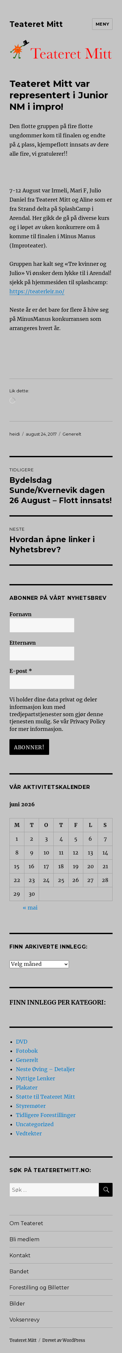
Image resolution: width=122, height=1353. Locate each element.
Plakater (26, 1087)
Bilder (17, 1304)
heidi (14, 434)
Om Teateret (26, 1223)
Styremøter (31, 1106)
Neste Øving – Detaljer (45, 1069)
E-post (20, 671)
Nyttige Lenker (35, 1078)
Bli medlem (24, 1239)
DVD (21, 1041)
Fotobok (27, 1051)
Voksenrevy (24, 1320)
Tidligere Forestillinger (45, 1115)
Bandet (19, 1271)
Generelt (71, 434)
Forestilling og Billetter (39, 1287)
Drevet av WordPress (63, 1340)
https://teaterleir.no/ (36, 291)
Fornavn (20, 614)
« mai (30, 907)
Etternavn (22, 642)
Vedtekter (29, 1133)
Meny (102, 24)
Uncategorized (35, 1124)
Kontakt (20, 1255)
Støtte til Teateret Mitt (45, 1096)
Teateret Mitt (36, 24)
